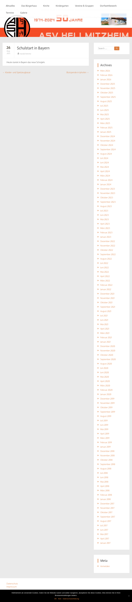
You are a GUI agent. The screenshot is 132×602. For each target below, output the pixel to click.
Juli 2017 (104, 525)
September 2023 (108, 202)
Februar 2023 (106, 232)
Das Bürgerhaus (29, 5)
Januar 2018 (105, 499)
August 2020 (106, 363)
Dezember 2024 (107, 136)
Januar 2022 (105, 289)
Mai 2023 (104, 219)
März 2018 (104, 490)
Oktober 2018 (106, 460)
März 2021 (104, 333)
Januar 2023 (105, 237)
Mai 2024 (104, 167)
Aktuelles (10, 5)
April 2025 (105, 119)
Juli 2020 (104, 368)
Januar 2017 (105, 543)
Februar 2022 (106, 285)
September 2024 (108, 149)
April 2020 (105, 381)
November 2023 (107, 193)
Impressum (11, 586)
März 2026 (105, 70)
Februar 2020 (106, 390)
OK (55, 599)
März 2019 (104, 438)
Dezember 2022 (107, 241)
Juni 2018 (104, 477)
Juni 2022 (104, 267)
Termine (10, 12)
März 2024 (105, 175)
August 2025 (106, 101)
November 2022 (107, 245)
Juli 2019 (104, 420)
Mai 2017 (104, 534)
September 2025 (108, 97)
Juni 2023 (104, 215)
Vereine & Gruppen (84, 5)
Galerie (23, 12)
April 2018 (104, 486)
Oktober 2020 (106, 355)
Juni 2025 (104, 110)
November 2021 (107, 298)
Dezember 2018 (107, 451)
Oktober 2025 (106, 92)
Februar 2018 (106, 495)
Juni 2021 (104, 320)
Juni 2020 (104, 372)
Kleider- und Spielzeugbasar (16, 72)
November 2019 (107, 403)
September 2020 (108, 359)
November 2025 (107, 88)
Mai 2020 (104, 377)
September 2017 (107, 516)
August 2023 (106, 206)
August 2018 (105, 468)
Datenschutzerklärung (71, 599)
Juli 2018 (104, 473)
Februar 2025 (106, 127)
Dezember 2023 (107, 189)
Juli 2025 (104, 105)
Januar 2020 (105, 394)
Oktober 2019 (106, 407)
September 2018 (107, 464)
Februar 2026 (106, 75)
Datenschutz (12, 583)
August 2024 (106, 154)
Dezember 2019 (107, 398)
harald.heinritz (25, 54)
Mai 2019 (104, 429)
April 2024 (105, 171)
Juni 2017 (104, 530)
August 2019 (105, 416)
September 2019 (107, 412)
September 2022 (108, 254)
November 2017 (107, 508)
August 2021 (105, 311)
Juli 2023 (104, 210)
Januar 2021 (105, 342)
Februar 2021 (106, 337)
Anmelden (105, 566)
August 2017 (105, 521)
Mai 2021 (104, 324)
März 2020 (105, 385)
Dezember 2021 (107, 293)
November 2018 (107, 455)
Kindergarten (62, 5)
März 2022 (105, 280)
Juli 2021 (104, 315)
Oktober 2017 (106, 512)
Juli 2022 (104, 263)
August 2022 (106, 258)
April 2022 (105, 276)
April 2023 (105, 223)
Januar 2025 (105, 132)
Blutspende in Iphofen (78, 72)
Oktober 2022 (106, 250)
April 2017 (104, 538)
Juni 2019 (104, 425)
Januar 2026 (105, 79)
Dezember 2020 (107, 346)
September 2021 (107, 307)
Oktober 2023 (106, 197)
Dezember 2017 (107, 503)
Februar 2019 (106, 442)
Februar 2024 (106, 180)
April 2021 (104, 328)
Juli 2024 (104, 158)
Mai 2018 (104, 481)
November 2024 (107, 140)
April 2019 (104, 433)
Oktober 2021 (106, 302)
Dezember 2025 (107, 84)
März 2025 (105, 123)
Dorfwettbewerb (108, 5)
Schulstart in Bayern (33, 48)
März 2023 (105, 228)
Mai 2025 (104, 114)
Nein (59, 599)
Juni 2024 (104, 162)
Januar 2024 (105, 184)
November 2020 (107, 350)
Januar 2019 (105, 446)
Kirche (46, 5)
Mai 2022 (104, 272)
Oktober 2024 (106, 145)
